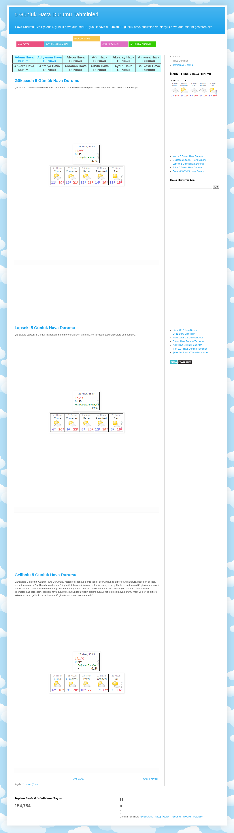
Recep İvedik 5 (162, 816)
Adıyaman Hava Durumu (49, 59)
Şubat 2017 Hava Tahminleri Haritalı (190, 352)
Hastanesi (176, 816)
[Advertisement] (87, 115)
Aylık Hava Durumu (140, 44)
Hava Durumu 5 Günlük (82, 41)
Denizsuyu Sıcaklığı (57, 44)
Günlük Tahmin (110, 44)
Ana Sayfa (23, 44)
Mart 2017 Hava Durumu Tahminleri (190, 349)
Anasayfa (177, 56)
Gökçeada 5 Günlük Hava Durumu (47, 80)
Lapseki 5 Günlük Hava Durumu (45, 327)
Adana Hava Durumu (24, 59)
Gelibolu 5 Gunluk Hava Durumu (45, 575)
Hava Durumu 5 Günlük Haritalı (188, 337)
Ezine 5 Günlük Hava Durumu (187, 167)
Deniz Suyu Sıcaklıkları (184, 334)
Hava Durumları (180, 61)
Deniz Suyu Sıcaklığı (183, 65)
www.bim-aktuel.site (193, 816)
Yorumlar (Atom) (30, 784)
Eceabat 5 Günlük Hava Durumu (188, 171)
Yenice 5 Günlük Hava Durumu (188, 156)
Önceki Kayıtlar (150, 779)
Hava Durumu (146, 816)
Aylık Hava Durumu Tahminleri (187, 345)
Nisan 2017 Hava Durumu (185, 330)
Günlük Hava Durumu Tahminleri (188, 341)
